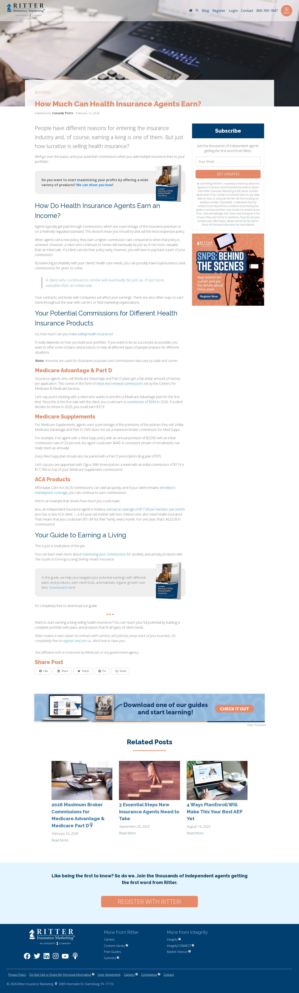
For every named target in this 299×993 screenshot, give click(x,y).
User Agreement (109, 975)
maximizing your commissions (104, 554)
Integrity (174, 939)
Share (63, 671)
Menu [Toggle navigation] (286, 10)
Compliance (150, 975)
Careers (131, 975)
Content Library (116, 946)
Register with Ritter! (149, 901)
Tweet (83, 671)
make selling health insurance (90, 334)
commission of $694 (141, 401)
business (43, 92)
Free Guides (112, 952)
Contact (168, 975)
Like (43, 671)
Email (121, 671)
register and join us (77, 640)
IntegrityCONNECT (180, 946)
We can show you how (94, 185)
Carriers (109, 939)
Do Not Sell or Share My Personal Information (230, 222)
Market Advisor (179, 952)
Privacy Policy (204, 217)
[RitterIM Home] (190, 10)
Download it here (62, 587)
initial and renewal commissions (120, 383)
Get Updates (228, 174)
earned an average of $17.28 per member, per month (146, 509)
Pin (102, 671)
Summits (111, 958)
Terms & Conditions (228, 217)
